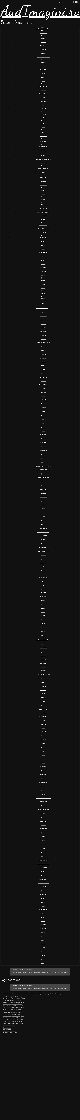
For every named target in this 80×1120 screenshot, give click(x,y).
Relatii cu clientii (43, 228)
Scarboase (43, 237)
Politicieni (43, 216)
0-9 (42, 30)
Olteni (43, 199)
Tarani (43, 280)
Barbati (43, 62)
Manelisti (43, 177)
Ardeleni (43, 53)
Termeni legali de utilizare (10, 1032)
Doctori (43, 118)
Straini (43, 275)
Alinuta (43, 42)
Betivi (43, 73)
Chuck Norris (43, 94)
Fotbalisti (43, 136)
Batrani (43, 66)
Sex (43, 256)
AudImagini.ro (40, 11)
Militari (43, 181)
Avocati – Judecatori (43, 57)
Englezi (43, 123)
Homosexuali (43, 146)
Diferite (43, 114)
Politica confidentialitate (9, 1031)
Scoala (43, 241)
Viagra (43, 298)
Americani (43, 45)
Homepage (58, 994)
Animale (43, 49)
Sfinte (43, 260)
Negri (43, 194)
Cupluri (43, 109)
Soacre (43, 264)
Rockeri (43, 232)
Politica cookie (7, 1029)
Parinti (43, 204)
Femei (43, 132)
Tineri (43, 288)
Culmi (43, 105)
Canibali (43, 90)
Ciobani (43, 97)
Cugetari (43, 101)
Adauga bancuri (42, 29)
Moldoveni (43, 185)
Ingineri (43, 155)
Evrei (43, 127)
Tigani (43, 284)
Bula (43, 81)
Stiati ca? (43, 271)
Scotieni (43, 245)
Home (42, 27)
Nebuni (43, 190)
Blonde (43, 77)
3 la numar (43, 33)
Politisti (43, 219)
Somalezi (43, 267)
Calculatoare (43, 86)
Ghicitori (43, 141)
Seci (43, 249)
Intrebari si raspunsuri (43, 159)
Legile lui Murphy (43, 168)
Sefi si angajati (43, 252)
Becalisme (43, 69)
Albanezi (43, 38)
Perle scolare (43, 208)
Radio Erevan (43, 225)
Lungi (43, 172)
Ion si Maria (43, 163)
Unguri (43, 293)
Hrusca (43, 150)
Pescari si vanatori (43, 212)
